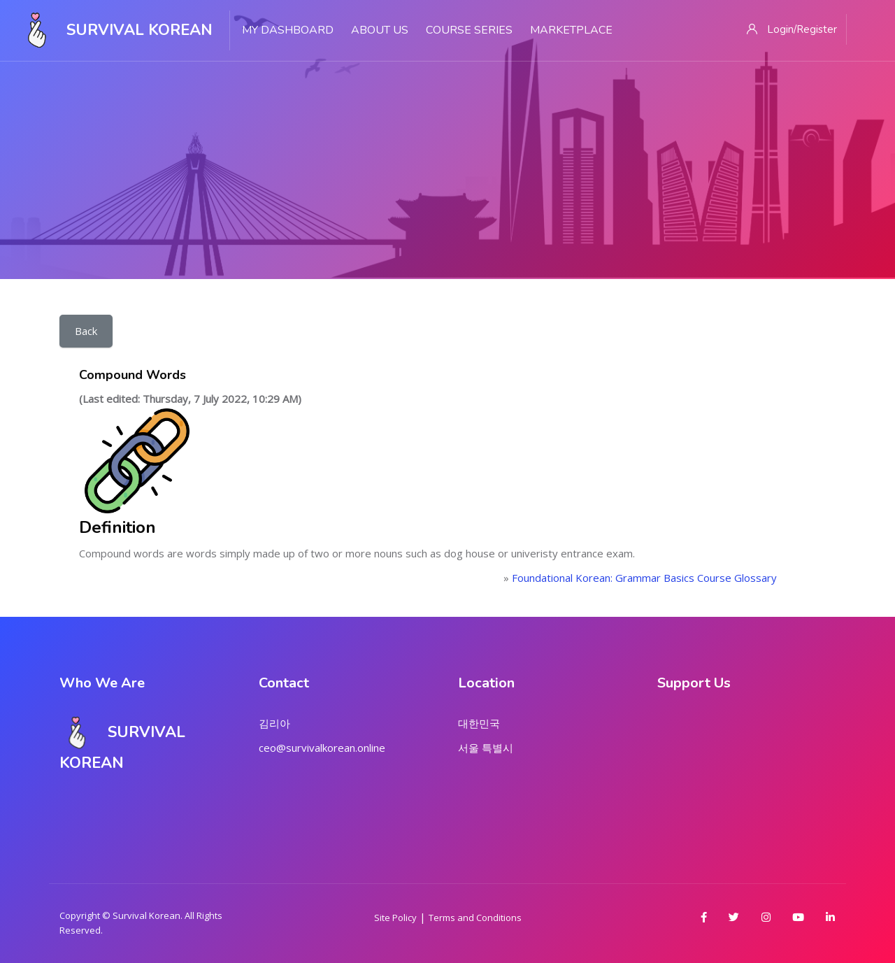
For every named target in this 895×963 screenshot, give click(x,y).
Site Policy (395, 917)
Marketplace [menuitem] (571, 30)
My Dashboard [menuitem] (288, 30)
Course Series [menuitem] (469, 30)
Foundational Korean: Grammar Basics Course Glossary (644, 578)
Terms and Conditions (475, 917)
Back (86, 331)
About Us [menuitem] (379, 30)
